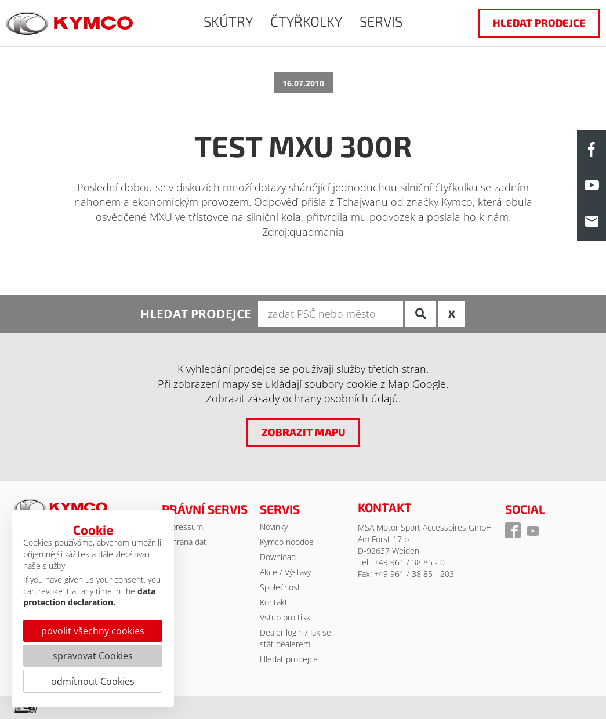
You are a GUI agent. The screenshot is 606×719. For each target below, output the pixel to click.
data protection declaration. (89, 597)
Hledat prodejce (289, 658)
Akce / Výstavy (285, 572)
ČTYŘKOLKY (306, 21)
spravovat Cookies (93, 655)
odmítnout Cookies (93, 681)
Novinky (274, 526)
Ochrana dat (184, 541)
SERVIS (381, 21)
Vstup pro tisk (285, 617)
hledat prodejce (539, 22)
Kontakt (274, 602)
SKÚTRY (228, 21)
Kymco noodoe (287, 541)
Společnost (280, 587)
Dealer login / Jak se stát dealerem (295, 638)
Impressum (182, 526)
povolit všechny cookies (92, 630)
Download (278, 556)
